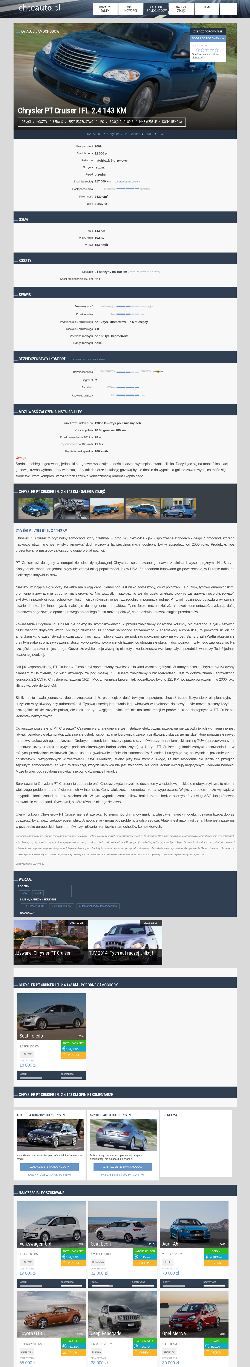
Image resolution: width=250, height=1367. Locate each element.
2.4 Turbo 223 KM (34, 906)
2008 (38, 892)
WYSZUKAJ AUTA (60, 1175)
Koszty (42, 122)
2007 (25, 892)
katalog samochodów (157, 9)
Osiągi (26, 122)
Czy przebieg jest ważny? (127, 181)
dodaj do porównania (208, 38)
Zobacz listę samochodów (49, 1166)
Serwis (58, 122)
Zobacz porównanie (207, 31)
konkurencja (172, 122)
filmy (206, 7)
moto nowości (130, 9)
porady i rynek (105, 9)
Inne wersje (148, 122)
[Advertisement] (195, 1146)
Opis (130, 122)
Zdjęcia (115, 122)
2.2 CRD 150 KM (62, 906)
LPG (101, 122)
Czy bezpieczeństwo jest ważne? (87, 359)
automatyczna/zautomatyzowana (98, 906)
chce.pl (34, 5)
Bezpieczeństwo (81, 122)
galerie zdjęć (181, 9)
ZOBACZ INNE (36, 1175)
